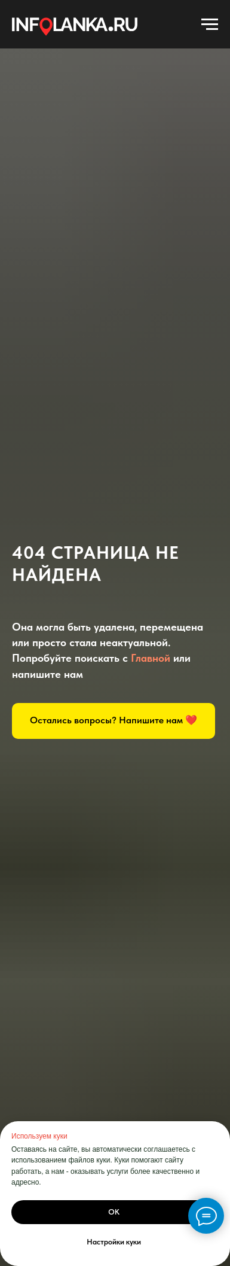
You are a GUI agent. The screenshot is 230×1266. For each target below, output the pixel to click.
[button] (113, 721)
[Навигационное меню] (209, 25)
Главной (150, 658)
